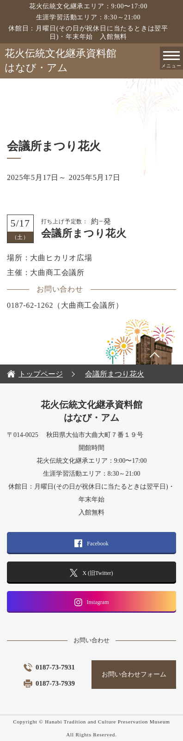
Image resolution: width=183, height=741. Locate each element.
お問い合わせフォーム (134, 674)
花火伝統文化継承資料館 (94, 61)
